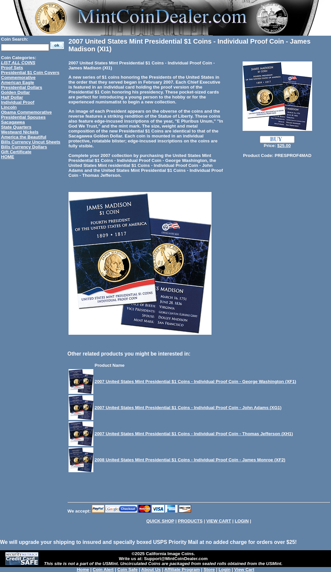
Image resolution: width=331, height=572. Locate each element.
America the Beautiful (23, 136)
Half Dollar (12, 97)
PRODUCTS (190, 520)
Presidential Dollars (21, 87)
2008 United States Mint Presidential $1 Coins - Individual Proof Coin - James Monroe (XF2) (190, 459)
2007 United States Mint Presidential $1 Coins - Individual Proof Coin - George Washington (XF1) (195, 381)
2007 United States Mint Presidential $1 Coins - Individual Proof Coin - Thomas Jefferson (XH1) (194, 433)
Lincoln (9, 107)
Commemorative (18, 77)
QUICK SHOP (160, 520)
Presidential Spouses (23, 117)
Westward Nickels (19, 132)
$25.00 (284, 145)
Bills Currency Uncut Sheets (30, 141)
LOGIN (242, 520)
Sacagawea (13, 122)
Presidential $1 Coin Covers (30, 72)
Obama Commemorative (26, 112)
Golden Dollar (15, 92)
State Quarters (16, 127)
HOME (7, 156)
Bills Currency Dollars (24, 146)
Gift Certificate (16, 151)
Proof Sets (12, 67)
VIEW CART (218, 520)
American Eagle (17, 82)
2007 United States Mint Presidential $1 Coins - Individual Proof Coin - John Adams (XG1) (188, 407)
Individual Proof (17, 102)
